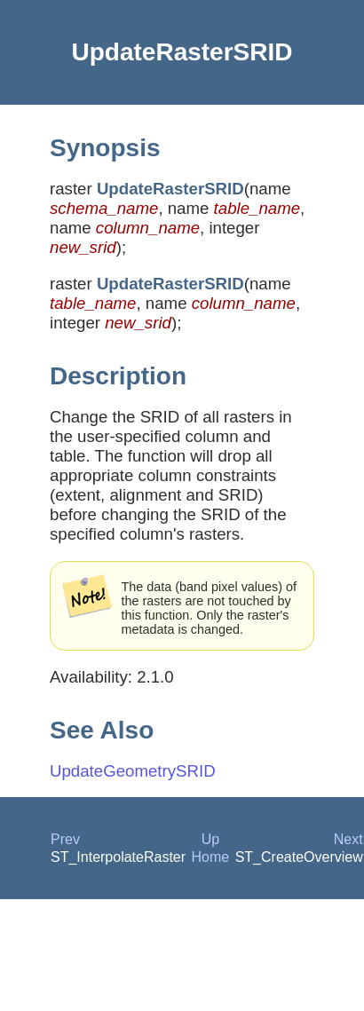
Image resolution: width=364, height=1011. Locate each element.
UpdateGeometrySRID (133, 771)
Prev (65, 839)
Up (210, 839)
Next (348, 839)
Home (211, 857)
